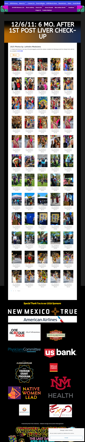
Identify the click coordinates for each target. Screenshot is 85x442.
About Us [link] (22, 3)
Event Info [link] (39, 7)
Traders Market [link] (47, 10)
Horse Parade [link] (49, 7)
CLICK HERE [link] (20, 51)
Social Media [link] (76, 3)
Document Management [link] (57, 423)
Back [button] (15, 55)
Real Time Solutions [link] (33, 423)
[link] (17, 70)
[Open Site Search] (42, 5)
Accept (66, 437)
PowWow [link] (71, 7)
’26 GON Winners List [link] (18, 7)
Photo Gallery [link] (30, 7)
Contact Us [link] (31, 3)
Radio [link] (69, 3)
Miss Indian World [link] (60, 7)
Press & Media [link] (40, 3)
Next (18, 291)
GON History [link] (13, 3)
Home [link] (6, 3)
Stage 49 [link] (38, 10)
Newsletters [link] (62, 3)
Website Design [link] (44, 423)
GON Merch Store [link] (51, 3)
